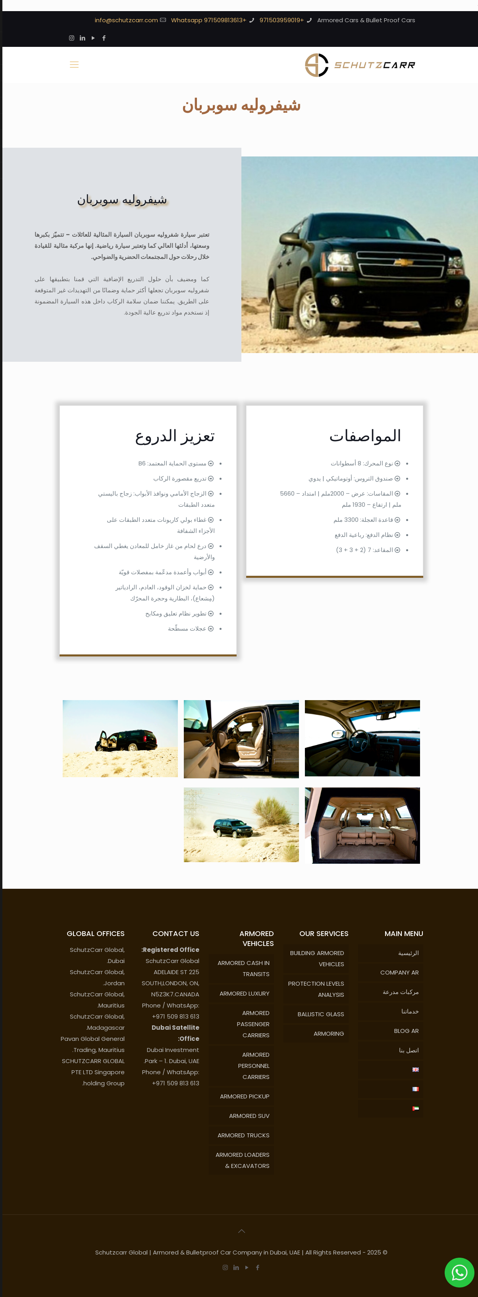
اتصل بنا (406, 1050)
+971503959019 (279, 20)
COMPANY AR (397, 972)
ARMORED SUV (247, 1116)
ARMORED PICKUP (242, 1096)
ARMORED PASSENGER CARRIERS (251, 1024)
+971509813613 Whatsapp (206, 20)
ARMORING (326, 1033)
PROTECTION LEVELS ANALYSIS (314, 989)
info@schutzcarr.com (124, 20)
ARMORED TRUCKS (241, 1135)
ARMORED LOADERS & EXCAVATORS (240, 1160)
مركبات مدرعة (398, 992)
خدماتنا (407, 1011)
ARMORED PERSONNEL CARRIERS (251, 1065)
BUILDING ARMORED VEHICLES (315, 958)
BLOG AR (404, 1031)
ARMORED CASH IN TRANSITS (241, 968)
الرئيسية (406, 953)
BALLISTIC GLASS (318, 1014)
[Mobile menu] (72, 64)
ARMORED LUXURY (242, 993)
